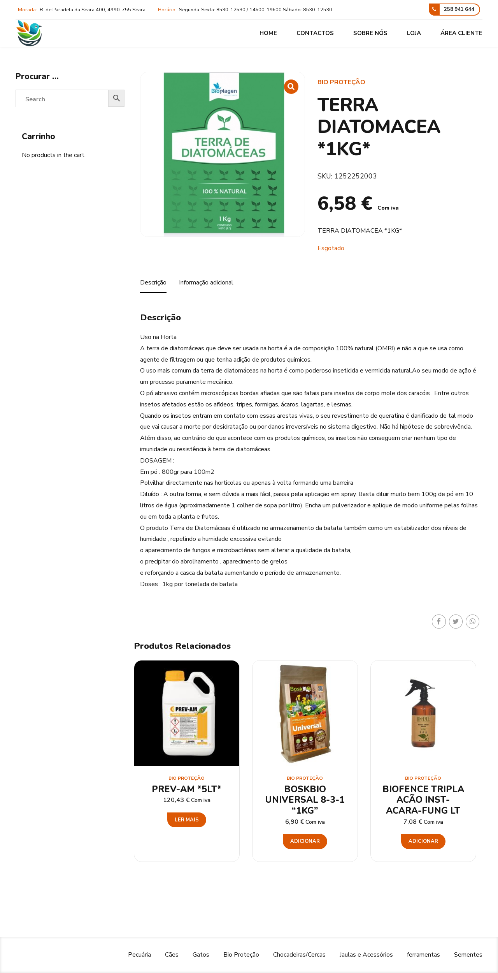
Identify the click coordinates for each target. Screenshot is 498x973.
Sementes (468, 954)
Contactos (315, 33)
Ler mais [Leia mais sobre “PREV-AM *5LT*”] (187, 819)
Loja (414, 33)
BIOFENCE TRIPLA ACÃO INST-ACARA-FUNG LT (423, 800)
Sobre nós (370, 33)
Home (268, 33)
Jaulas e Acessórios (366, 954)
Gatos (201, 954)
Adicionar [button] (305, 841)
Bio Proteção (341, 82)
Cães (172, 954)
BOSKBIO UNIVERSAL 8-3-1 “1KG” (305, 800)
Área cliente (461, 33)
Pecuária (139, 954)
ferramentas (423, 954)
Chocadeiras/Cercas (299, 954)
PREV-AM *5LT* (186, 789)
